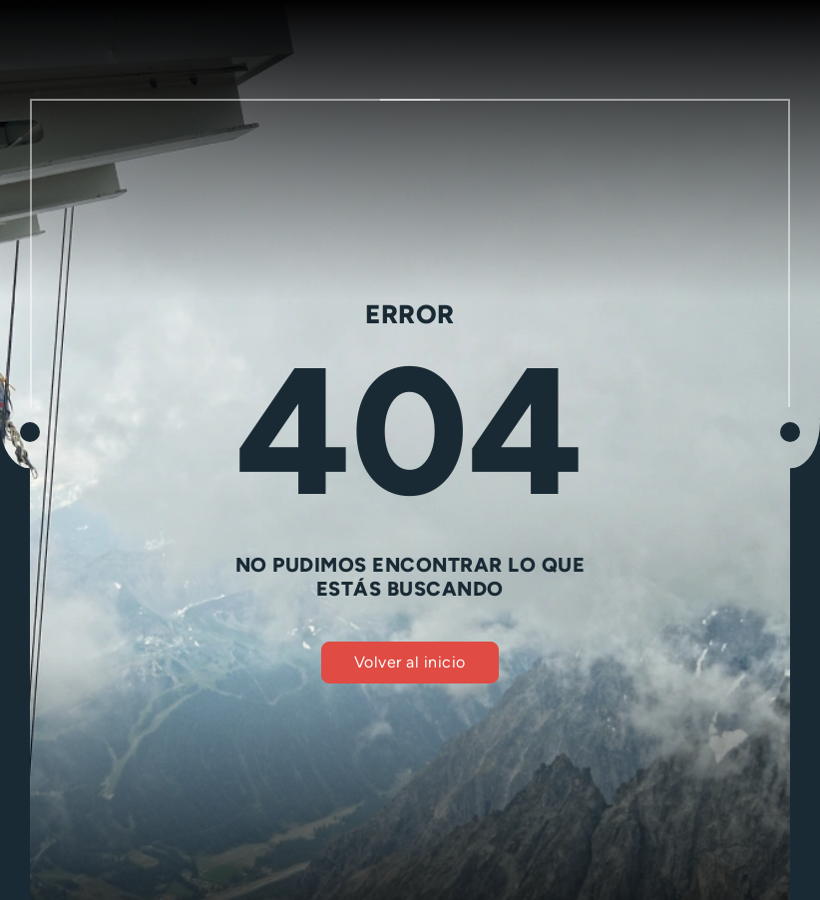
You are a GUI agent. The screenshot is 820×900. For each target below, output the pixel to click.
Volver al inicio (410, 662)
